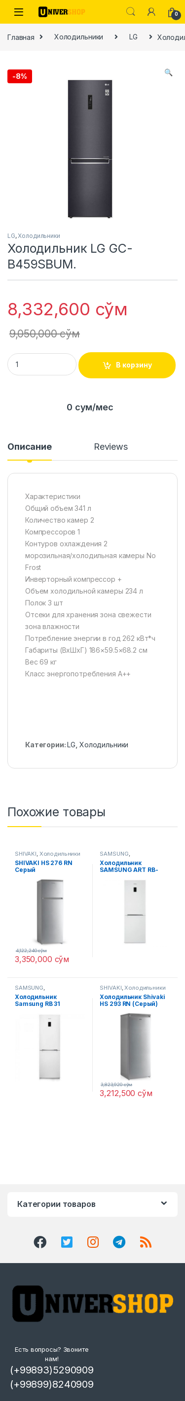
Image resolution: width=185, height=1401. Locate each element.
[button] (168, 72)
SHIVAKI (26, 853)
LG (133, 37)
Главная (21, 37)
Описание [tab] (29, 447)
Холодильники (78, 37)
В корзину (134, 365)
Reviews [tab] (111, 447)
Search (130, 11)
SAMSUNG (114, 853)
